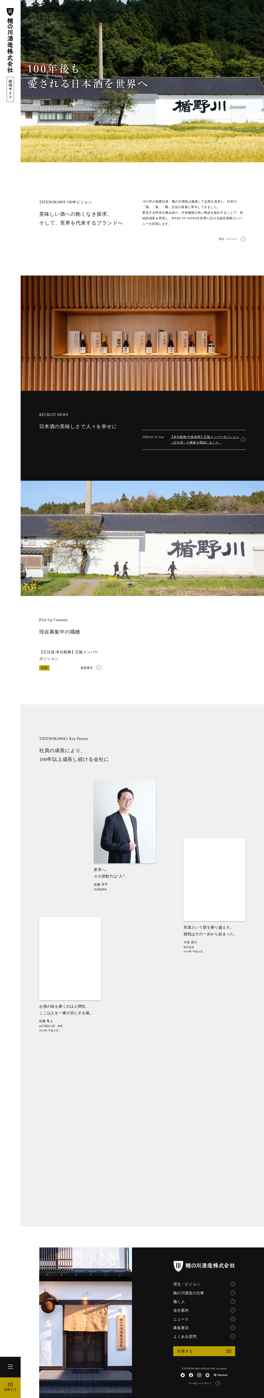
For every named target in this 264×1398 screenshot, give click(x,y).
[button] (257, 128)
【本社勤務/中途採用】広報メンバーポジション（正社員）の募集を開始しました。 (207, 439)
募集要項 (204, 1327)
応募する (10, 1387)
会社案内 (204, 1310)
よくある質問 (204, 1336)
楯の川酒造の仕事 (204, 1293)
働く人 (204, 1301)
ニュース (204, 1319)
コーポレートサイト (204, 1383)
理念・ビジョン (232, 239)
